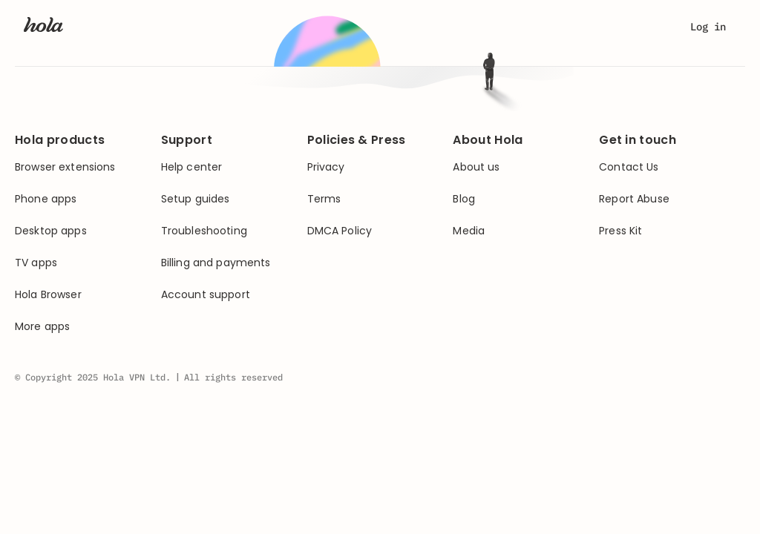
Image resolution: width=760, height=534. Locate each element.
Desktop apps (51, 231)
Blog (464, 199)
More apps (42, 327)
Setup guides (195, 199)
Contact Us (628, 167)
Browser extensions (65, 167)
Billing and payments (216, 263)
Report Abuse (634, 199)
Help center (192, 167)
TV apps (36, 263)
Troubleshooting (204, 231)
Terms (324, 199)
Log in (708, 26)
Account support (205, 295)
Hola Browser (48, 295)
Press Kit (620, 231)
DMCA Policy (340, 231)
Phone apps (45, 199)
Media (469, 231)
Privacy (326, 167)
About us (476, 167)
